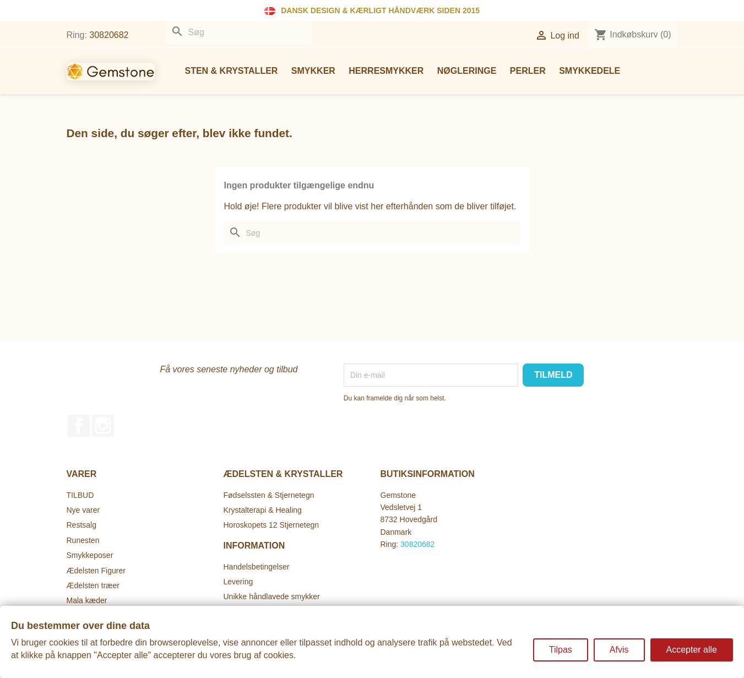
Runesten (83, 540)
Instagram (103, 426)
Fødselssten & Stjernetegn (269, 495)
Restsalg (81, 524)
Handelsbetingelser (257, 566)
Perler (528, 70)
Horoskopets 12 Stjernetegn (271, 524)
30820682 (108, 35)
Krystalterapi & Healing (263, 510)
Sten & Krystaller (231, 70)
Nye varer (83, 510)
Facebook (79, 426)
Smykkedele (589, 70)
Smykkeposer (90, 555)
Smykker (313, 70)
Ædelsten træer (93, 585)
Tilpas (560, 649)
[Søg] (239, 32)
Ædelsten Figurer (96, 570)
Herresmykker (386, 70)
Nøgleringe (467, 70)
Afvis (619, 649)
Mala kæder (87, 600)
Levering (238, 581)
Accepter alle (692, 649)
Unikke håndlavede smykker (272, 596)
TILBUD (80, 495)
